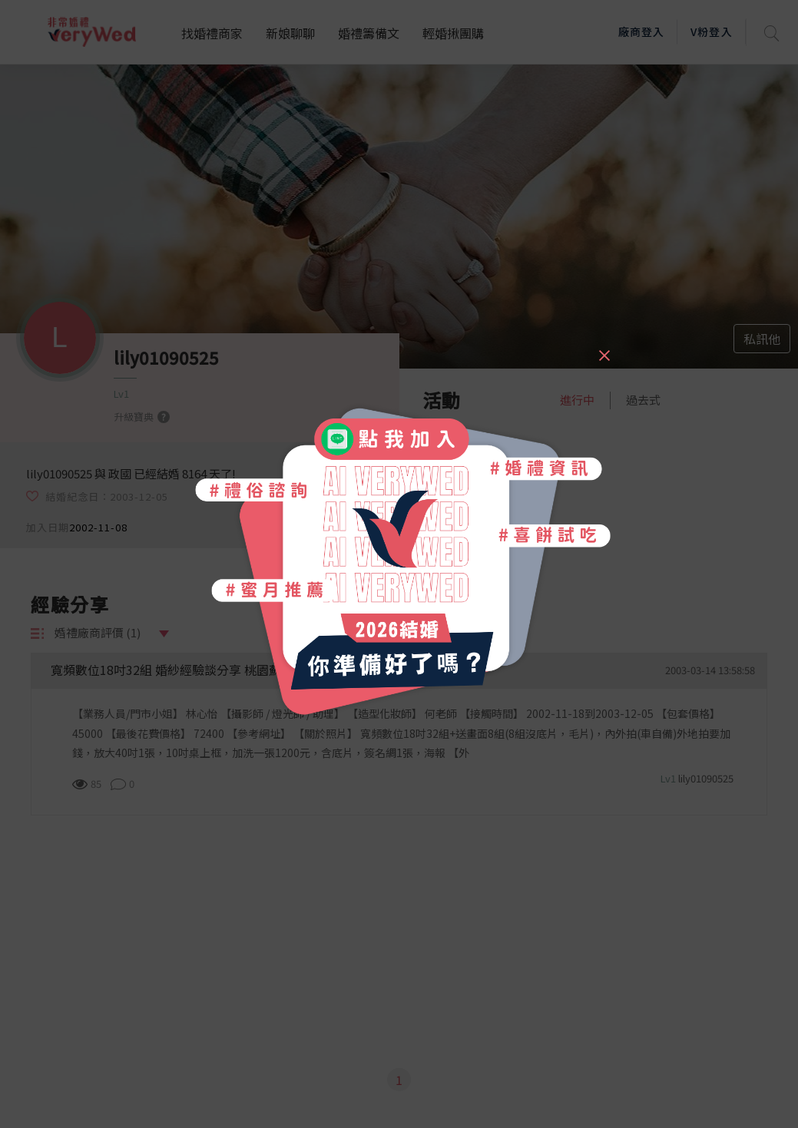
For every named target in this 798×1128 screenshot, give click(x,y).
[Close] (603, 349)
